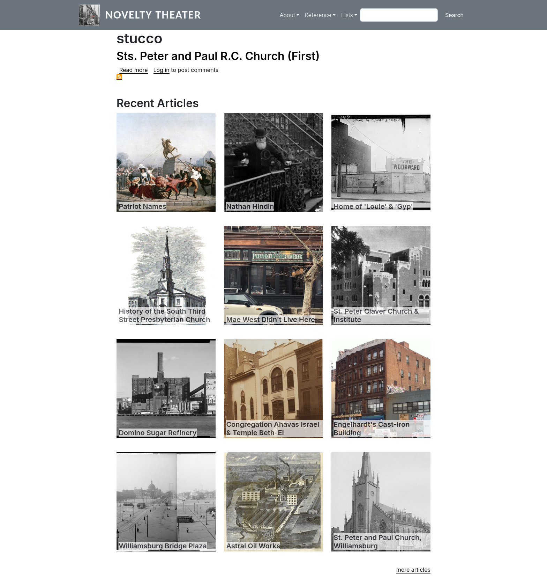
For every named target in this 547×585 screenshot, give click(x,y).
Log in (161, 69)
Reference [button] (318, 15)
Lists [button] (347, 15)
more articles (413, 569)
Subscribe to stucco (119, 77)
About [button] (287, 15)
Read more (133, 69)
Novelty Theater (153, 15)
